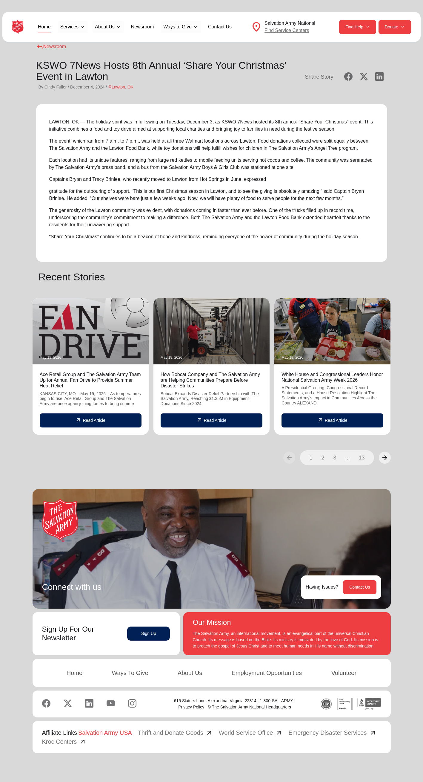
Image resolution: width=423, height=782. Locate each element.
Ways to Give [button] (177, 26)
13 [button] (361, 458)
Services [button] (69, 26)
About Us (190, 673)
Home (44, 26)
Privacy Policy (191, 707)
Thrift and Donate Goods (175, 732)
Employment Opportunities (267, 673)
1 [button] (310, 458)
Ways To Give (130, 673)
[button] (385, 458)
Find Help (357, 27)
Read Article (90, 420)
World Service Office (251, 732)
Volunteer (344, 673)
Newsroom (142, 26)
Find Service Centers (286, 30)
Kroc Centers (64, 741)
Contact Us (220, 26)
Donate (395, 27)
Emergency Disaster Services (332, 732)
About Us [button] (105, 26)
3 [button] (334, 458)
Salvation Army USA (105, 732)
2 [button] (322, 458)
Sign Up (148, 633)
